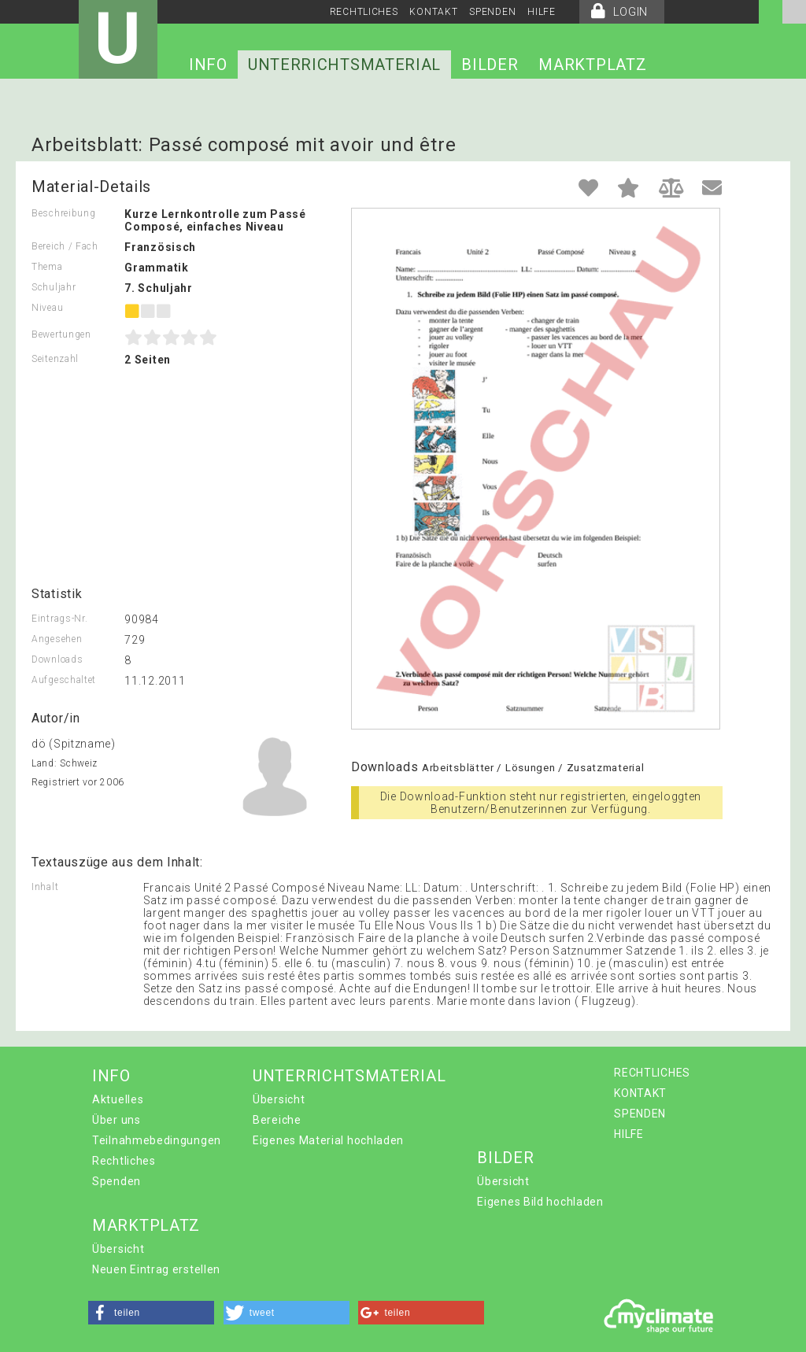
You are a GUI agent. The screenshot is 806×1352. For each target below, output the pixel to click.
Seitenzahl (55, 358)
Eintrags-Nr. (59, 618)
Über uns (116, 1120)
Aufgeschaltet (63, 679)
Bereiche (277, 1120)
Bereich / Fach (64, 246)
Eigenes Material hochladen (328, 1140)
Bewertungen (61, 334)
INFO (208, 64)
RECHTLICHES (364, 11)
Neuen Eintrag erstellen (156, 1269)
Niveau (47, 307)
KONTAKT (433, 11)
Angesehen (56, 639)
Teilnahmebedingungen (156, 1140)
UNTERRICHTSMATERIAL (344, 64)
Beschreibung (63, 213)
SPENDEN (492, 11)
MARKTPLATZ (592, 64)
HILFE (541, 11)
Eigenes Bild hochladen (540, 1201)
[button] (151, 1312)
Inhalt (44, 886)
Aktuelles (117, 1099)
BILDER (489, 64)
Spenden (116, 1181)
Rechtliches (124, 1160)
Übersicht (279, 1099)
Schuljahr (53, 287)
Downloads (57, 659)
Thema (47, 266)
